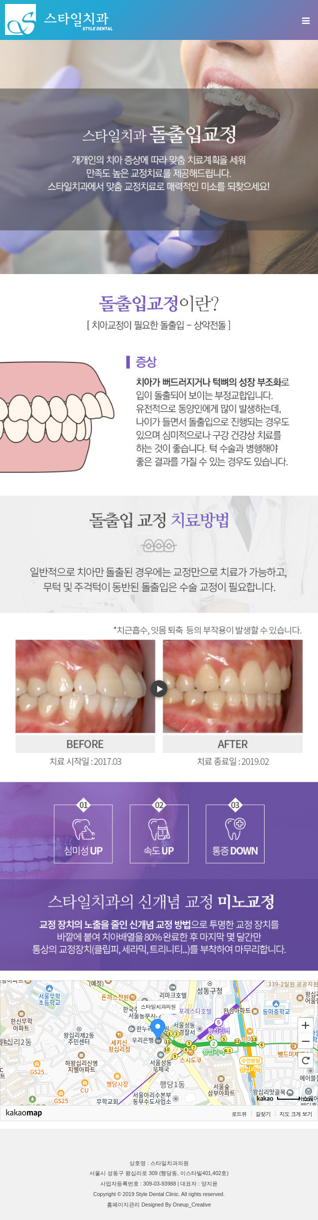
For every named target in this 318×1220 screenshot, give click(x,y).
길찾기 (263, 1113)
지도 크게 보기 (296, 1113)
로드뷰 (239, 1113)
